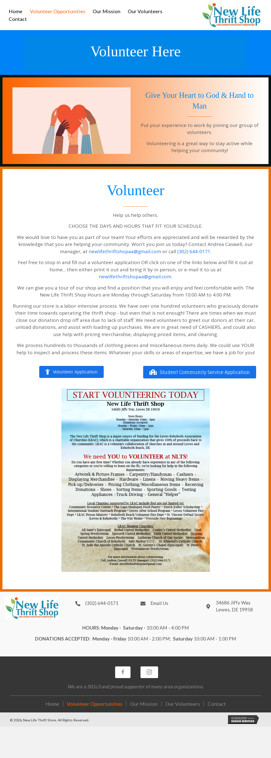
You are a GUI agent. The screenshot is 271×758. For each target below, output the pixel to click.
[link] (15, 11)
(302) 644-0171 (193, 251)
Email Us (159, 603)
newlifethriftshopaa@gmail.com (125, 251)
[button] (71, 372)
